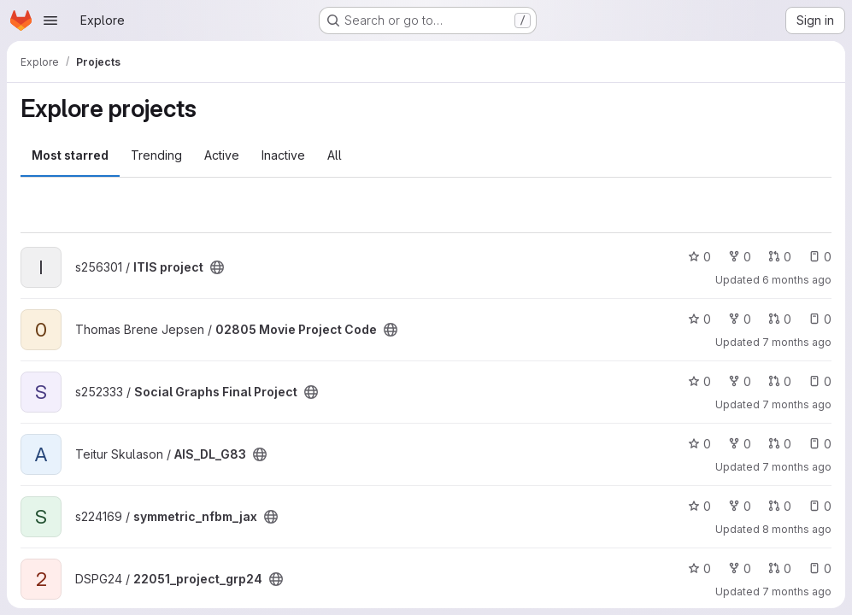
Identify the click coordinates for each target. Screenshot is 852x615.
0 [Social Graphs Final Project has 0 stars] (699, 381)
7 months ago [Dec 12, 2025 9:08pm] (796, 342)
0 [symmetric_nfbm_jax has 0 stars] (699, 506)
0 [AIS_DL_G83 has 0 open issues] (819, 443)
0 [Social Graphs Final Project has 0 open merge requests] (779, 381)
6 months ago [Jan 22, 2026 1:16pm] (796, 279)
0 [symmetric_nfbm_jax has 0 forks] (739, 506)
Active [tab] (221, 155)
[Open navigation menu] (50, 20)
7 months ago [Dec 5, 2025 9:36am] (796, 466)
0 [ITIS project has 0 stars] (699, 256)
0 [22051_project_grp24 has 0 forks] (739, 568)
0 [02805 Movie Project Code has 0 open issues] (819, 319)
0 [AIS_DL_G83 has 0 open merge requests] (779, 443)
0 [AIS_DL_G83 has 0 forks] (739, 443)
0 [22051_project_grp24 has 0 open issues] (819, 568)
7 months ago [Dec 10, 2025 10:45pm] (796, 404)
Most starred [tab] (70, 155)
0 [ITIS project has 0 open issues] (819, 256)
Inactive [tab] (283, 155)
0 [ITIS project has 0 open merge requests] (779, 256)
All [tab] (334, 155)
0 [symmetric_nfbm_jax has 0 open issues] (819, 506)
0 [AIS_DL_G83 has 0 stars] (699, 443)
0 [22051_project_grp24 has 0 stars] (699, 568)
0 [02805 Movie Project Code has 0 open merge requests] (779, 319)
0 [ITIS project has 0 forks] (739, 256)
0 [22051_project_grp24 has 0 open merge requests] (779, 568)
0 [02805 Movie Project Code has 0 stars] (699, 319)
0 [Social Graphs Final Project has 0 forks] (739, 381)
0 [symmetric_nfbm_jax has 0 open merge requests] (779, 506)
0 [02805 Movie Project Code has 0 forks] (739, 319)
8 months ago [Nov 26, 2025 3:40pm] (796, 529)
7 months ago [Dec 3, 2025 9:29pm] (796, 591)
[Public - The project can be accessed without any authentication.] (217, 267)
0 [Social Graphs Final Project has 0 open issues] (819, 381)
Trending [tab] (156, 155)
